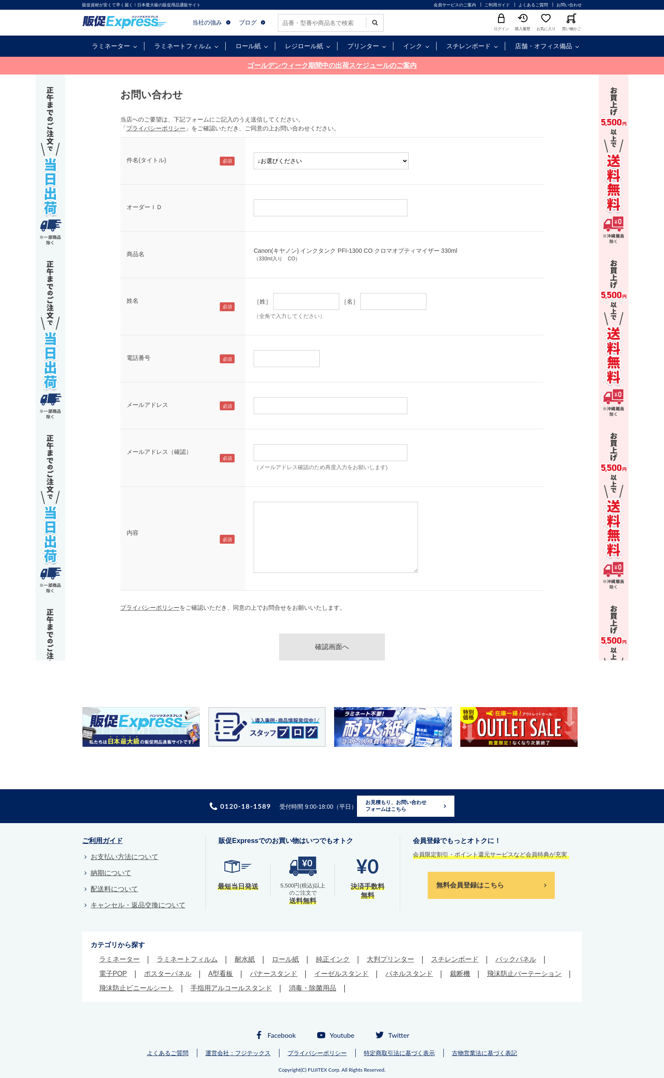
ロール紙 (248, 46)
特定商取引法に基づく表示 (399, 1053)
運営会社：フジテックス (238, 1053)
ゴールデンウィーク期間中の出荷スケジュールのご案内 (332, 65)
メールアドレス (147, 404)
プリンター (363, 46)
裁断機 (460, 973)
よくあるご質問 (533, 5)
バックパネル (515, 959)
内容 (132, 532)
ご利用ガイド (497, 5)
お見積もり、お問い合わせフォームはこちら (395, 805)
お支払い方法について (124, 856)
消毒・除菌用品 (312, 988)
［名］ (350, 301)
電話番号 (138, 357)
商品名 (135, 254)
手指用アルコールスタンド (231, 988)
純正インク (333, 959)
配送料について (114, 889)
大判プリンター (390, 959)
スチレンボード (468, 46)
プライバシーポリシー (155, 128)
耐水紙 (245, 959)
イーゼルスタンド (341, 973)
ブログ (248, 22)
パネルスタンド (409, 973)
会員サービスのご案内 (455, 5)
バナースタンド (273, 973)
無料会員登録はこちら (470, 885)
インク (412, 46)
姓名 (132, 300)
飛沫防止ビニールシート (136, 988)
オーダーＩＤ (144, 207)
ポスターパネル (167, 973)
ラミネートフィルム (182, 46)
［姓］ (262, 301)
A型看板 (220, 973)
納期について (111, 872)
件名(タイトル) (146, 160)
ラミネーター (111, 46)
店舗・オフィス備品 (543, 46)
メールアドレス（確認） (159, 451)
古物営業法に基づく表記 (484, 1053)
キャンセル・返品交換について (138, 905)
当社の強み (207, 22)
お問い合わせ (569, 5)
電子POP (113, 973)
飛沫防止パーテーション (524, 973)
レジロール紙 (304, 46)
